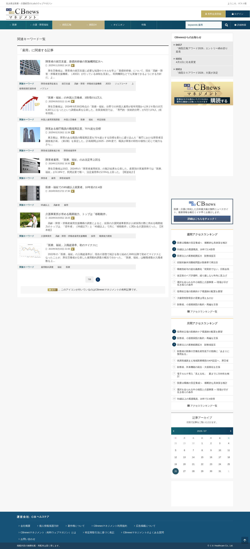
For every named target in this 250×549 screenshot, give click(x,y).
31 (220, 471)
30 (193, 443)
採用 (93, 236)
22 (202, 464)
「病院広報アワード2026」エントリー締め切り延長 (202, 48)
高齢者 (57, 205)
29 (184, 443)
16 (211, 457)
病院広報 (65, 25)
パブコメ (44, 88)
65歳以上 (45, 205)
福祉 (91, 119)
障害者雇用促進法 (49, 83)
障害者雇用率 (70, 150)
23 (211, 464)
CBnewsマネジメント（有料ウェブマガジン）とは (48, 532)
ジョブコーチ (121, 83)
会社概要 (25, 525)
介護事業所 (46, 236)
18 (229, 457)
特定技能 (101, 119)
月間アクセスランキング (202, 323)
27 (184, 471)
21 (193, 464)
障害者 (44, 178)
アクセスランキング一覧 (202, 311)
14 (193, 457)
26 (176, 471)
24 (220, 464)
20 (184, 464)
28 (176, 443)
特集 (144, 25)
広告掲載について (146, 525)
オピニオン (118, 25)
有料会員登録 (214, 14)
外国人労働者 (70, 119)
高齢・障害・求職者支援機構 (87, 83)
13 (184, 457)
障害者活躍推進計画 (50, 150)
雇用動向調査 (47, 267)
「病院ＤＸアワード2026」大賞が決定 (197, 71)
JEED (108, 83)
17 (220, 457)
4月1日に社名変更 (186, 60)
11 (229, 450)
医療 (13, 25)
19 (176, 464)
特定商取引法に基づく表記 (99, 532)
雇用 (53, 178)
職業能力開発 (105, 236)
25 (229, 464)
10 (220, 450)
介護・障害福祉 (39, 25)
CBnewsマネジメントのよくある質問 (143, 532)
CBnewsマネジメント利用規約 (110, 525)
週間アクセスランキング (202, 234)
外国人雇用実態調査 (50, 119)
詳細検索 (241, 25)
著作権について (76, 525)
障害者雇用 (65, 178)
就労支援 (66, 83)
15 (202, 457)
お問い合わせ (28, 539)
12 (176, 457)
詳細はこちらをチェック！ (202, 218)
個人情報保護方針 (49, 525)
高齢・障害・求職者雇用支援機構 (71, 236)
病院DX (91, 25)
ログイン (238, 14)
